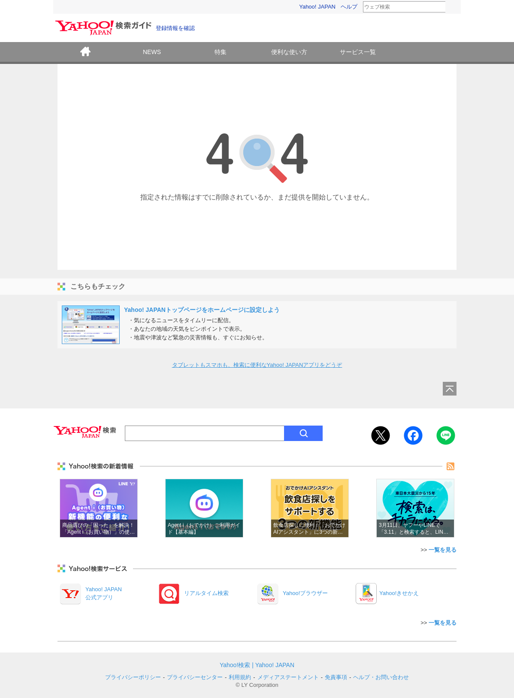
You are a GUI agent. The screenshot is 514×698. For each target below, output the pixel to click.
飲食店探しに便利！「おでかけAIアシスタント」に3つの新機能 (309, 508)
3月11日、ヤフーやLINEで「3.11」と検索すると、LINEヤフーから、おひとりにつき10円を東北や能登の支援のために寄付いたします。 (415, 508)
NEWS (152, 51)
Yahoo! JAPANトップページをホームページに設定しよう (202, 309)
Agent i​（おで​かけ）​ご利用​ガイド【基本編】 (204, 508)
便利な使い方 (289, 51)
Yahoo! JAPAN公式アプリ (103, 593)
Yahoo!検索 (235, 665)
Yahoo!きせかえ (399, 593)
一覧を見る (443, 550)
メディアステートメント (288, 677)
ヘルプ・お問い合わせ (381, 677)
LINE (446, 435)
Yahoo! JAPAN (317, 6)
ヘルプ (349, 6)
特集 (221, 51)
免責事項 (336, 677)
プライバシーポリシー (133, 677)
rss (450, 466)
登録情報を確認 (175, 28)
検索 (451, 7)
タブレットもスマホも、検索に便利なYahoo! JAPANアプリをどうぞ (257, 365)
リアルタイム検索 (206, 593)
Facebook (413, 435)
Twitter (380, 435)
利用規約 (240, 677)
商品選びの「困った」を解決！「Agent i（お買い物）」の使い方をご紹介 (98, 508)
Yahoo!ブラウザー (305, 593)
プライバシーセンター (195, 677)
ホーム (85, 53)
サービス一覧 (358, 51)
